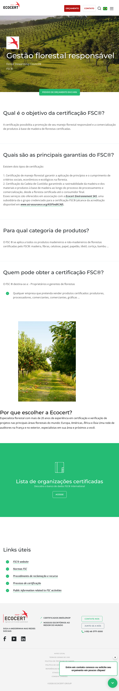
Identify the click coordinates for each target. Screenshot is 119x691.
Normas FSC (20, 569)
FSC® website (21, 561)
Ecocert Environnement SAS (81, 196)
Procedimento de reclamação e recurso (35, 576)
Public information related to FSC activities (37, 590)
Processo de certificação (27, 583)
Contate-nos (92, 619)
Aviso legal (59, 653)
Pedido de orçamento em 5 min (59, 92)
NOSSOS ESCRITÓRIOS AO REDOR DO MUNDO (56, 623)
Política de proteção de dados (59, 661)
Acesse (60, 494)
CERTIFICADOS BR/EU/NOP (57, 618)
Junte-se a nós (93, 626)
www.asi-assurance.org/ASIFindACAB (42, 204)
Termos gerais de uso (59, 657)
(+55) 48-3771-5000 (93, 631)
